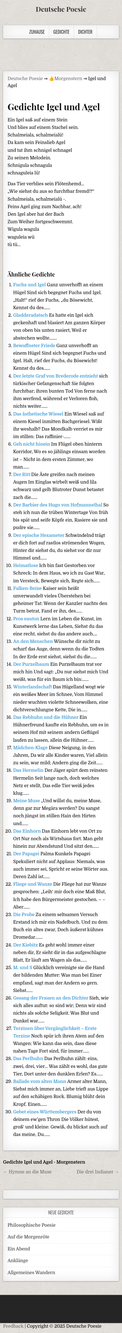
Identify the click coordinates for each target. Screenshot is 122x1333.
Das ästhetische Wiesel (38, 414)
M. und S (23, 967)
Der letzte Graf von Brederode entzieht (56, 376)
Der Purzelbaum (31, 664)
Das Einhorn (27, 831)
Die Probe (24, 914)
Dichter (85, 31)
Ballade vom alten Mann (40, 1081)
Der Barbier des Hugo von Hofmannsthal (58, 505)
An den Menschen (33, 641)
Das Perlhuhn (28, 1058)
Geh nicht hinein (32, 444)
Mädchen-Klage (31, 747)
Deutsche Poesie (61, 8)
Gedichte (61, 31)
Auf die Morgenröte (28, 1237)
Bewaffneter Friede (34, 345)
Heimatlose (26, 565)
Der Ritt (22, 474)
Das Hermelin (28, 770)
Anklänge (18, 1260)
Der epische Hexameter (39, 535)
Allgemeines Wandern (31, 1272)
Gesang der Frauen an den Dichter (51, 998)
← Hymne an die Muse (27, 1172)
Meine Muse (27, 800)
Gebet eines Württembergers (45, 1112)
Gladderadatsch (31, 315)
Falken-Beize (28, 588)
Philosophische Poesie (31, 1225)
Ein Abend (19, 1249)
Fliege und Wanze (33, 884)
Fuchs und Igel (30, 284)
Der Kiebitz (26, 945)
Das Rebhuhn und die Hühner (46, 717)
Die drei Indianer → (98, 1172)
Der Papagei (26, 853)
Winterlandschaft (33, 687)
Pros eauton (26, 618)
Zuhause (37, 31)
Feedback (13, 1326)
